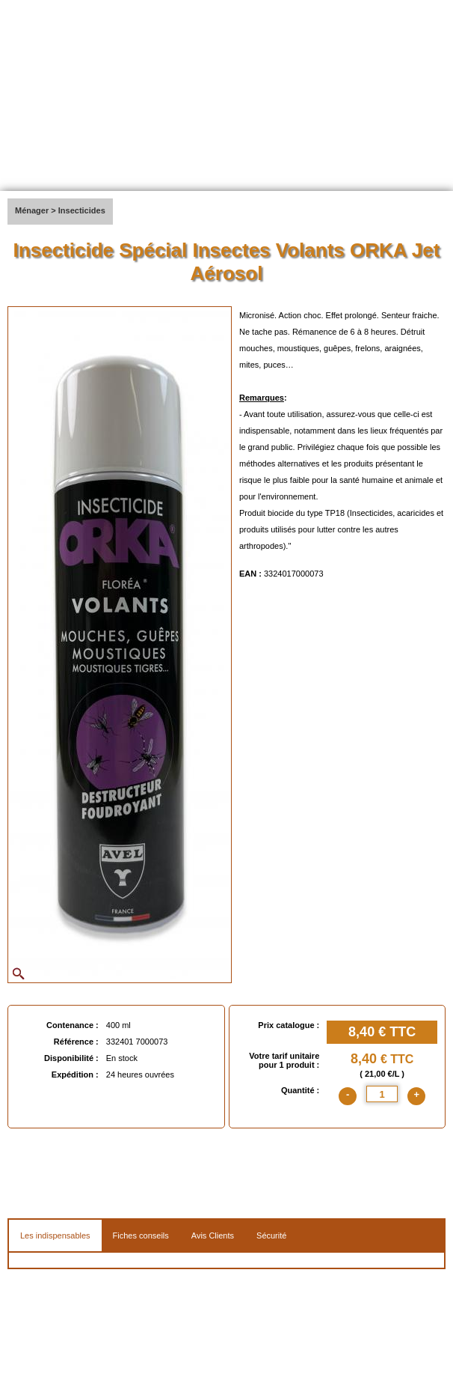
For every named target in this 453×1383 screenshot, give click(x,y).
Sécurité (271, 1235)
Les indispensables (55, 1235)
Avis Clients (212, 1235)
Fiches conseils (141, 1235)
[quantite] (382, 1094)
